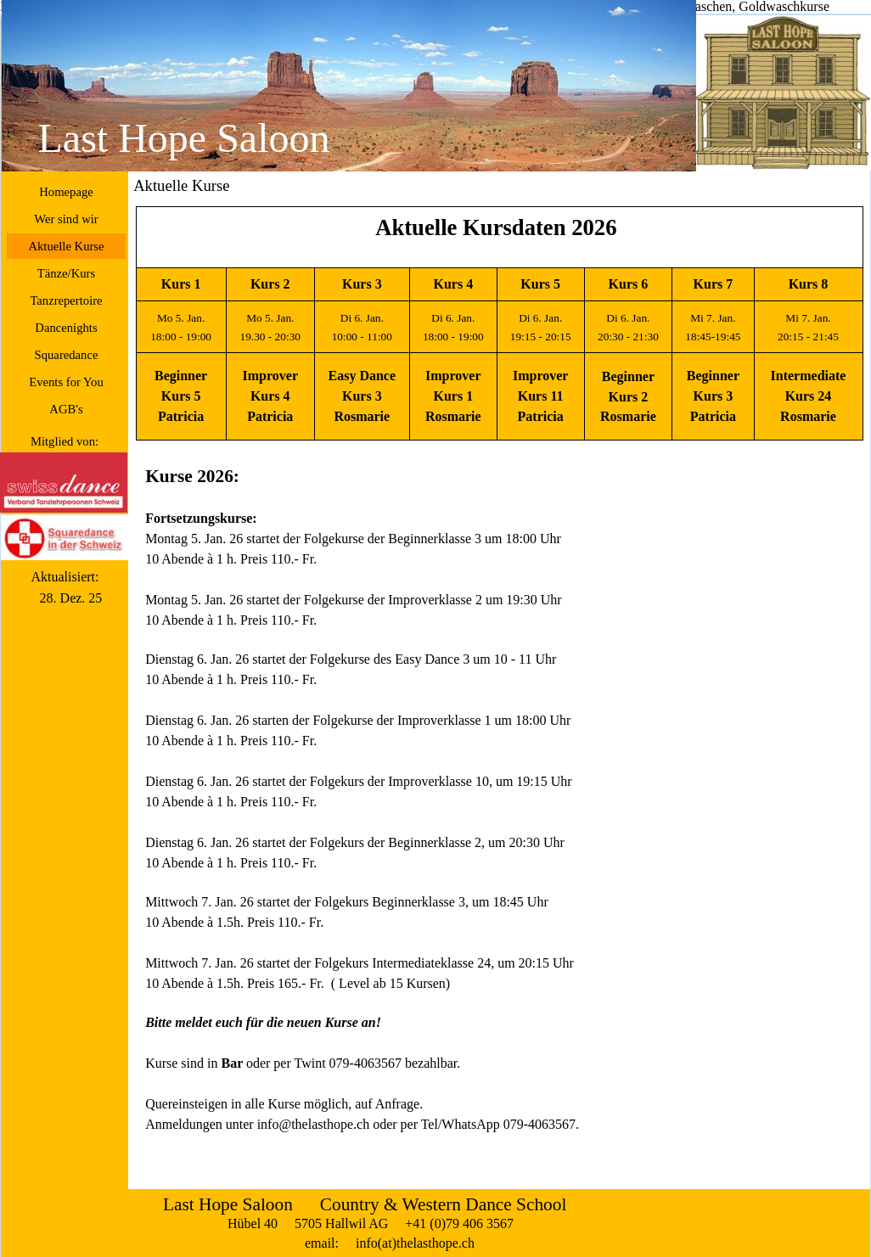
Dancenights (66, 327)
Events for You (66, 382)
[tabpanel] (499, 323)
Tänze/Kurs (66, 273)
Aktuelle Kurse (66, 246)
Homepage (66, 192)
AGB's (65, 409)
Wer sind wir (66, 219)
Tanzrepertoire (66, 300)
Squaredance (66, 355)
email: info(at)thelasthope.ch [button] (390, 1243)
